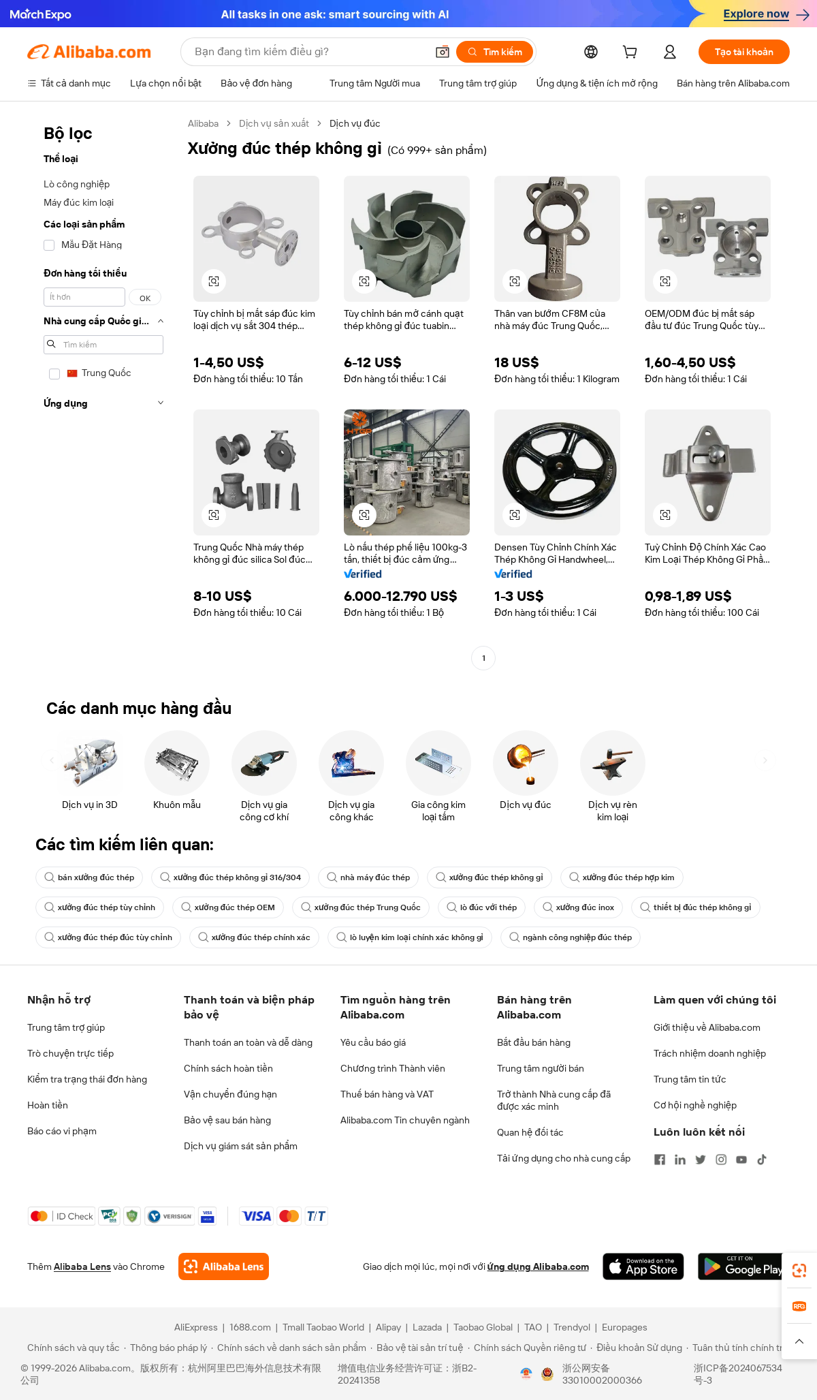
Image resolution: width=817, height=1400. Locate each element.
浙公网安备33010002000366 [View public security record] (602, 1374)
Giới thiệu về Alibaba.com (707, 1027)
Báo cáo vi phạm (62, 1130)
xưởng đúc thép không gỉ (489, 877)
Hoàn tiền (47, 1105)
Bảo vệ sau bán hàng (227, 1120)
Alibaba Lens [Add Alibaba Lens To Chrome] (82, 1266)
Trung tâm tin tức (690, 1079)
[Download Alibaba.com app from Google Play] (744, 1266)
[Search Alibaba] (309, 51)
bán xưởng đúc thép (89, 877)
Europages (624, 1327)
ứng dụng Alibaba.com (538, 1266)
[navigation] (103, 392)
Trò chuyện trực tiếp (70, 1053)
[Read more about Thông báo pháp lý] (165, 1347)
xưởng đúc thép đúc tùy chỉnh (108, 937)
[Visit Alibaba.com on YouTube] (741, 1159)
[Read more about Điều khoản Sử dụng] (636, 1347)
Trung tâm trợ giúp (66, 1027)
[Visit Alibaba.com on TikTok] (762, 1159)
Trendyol (572, 1327)
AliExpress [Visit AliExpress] (196, 1327)
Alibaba (203, 123)
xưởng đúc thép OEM (228, 907)
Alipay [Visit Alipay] (388, 1327)
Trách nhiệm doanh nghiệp (710, 1053)
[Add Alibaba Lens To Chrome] (223, 1266)
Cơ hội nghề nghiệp (695, 1105)
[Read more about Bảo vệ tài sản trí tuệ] (416, 1347)
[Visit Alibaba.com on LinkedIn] (680, 1159)
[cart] (632, 53)
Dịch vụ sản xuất (274, 123)
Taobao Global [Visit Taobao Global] (483, 1327)
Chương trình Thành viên (392, 1068)
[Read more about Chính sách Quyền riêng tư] (527, 1347)
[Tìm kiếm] (494, 52)
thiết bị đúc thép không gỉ (696, 907)
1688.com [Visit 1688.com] (250, 1327)
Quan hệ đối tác (530, 1132)
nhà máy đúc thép (368, 877)
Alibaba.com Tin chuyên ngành (405, 1120)
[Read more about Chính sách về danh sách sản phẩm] (289, 1347)
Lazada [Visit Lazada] (427, 1327)
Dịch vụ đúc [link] (355, 123)
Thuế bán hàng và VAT (387, 1094)
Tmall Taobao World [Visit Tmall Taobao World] (323, 1327)
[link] (799, 1270)
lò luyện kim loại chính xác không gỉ (409, 937)
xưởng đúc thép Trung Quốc (361, 907)
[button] (442, 52)
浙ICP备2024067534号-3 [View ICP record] (738, 1374)
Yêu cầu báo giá (373, 1042)
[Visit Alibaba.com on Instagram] (721, 1159)
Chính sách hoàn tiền (228, 1068)
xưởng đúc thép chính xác (254, 937)
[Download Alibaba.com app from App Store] (643, 1266)
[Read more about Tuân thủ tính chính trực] (740, 1347)
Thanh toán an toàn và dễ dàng (248, 1042)
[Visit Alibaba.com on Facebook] (660, 1159)
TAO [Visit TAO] (533, 1327)
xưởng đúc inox (578, 907)
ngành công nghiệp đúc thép (570, 937)
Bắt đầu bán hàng (534, 1042)
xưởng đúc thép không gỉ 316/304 (230, 877)
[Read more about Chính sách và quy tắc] (71, 1347)
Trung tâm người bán (540, 1068)
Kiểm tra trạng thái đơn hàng (87, 1079)
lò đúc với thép (482, 907)
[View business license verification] (526, 1374)
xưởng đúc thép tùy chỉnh (99, 907)
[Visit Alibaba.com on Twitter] (700, 1159)
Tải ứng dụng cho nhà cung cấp (563, 1158)
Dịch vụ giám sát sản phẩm (241, 1145)
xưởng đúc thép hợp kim (622, 877)
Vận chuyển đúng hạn (230, 1094)
